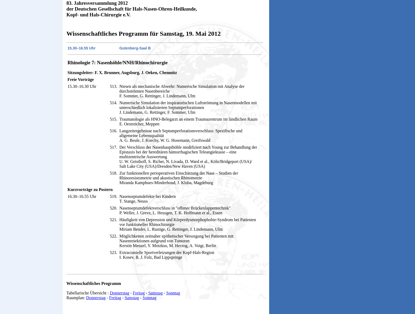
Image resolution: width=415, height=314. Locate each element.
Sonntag (173, 293)
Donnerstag (119, 293)
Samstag (155, 293)
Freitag (139, 293)
